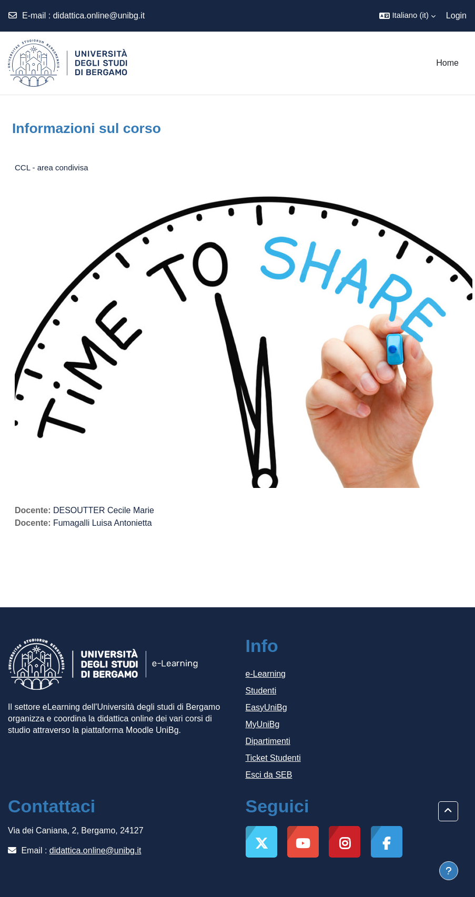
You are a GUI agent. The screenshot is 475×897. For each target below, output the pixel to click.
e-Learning (266, 673)
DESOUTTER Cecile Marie (103, 510)
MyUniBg (263, 724)
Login (456, 15)
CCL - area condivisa (51, 167)
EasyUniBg (266, 707)
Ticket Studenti (273, 757)
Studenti (261, 690)
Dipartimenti (268, 741)
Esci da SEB (269, 774)
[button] (407, 16)
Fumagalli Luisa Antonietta (102, 522)
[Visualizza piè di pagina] (448, 870)
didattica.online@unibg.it (99, 15)
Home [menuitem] (447, 62)
